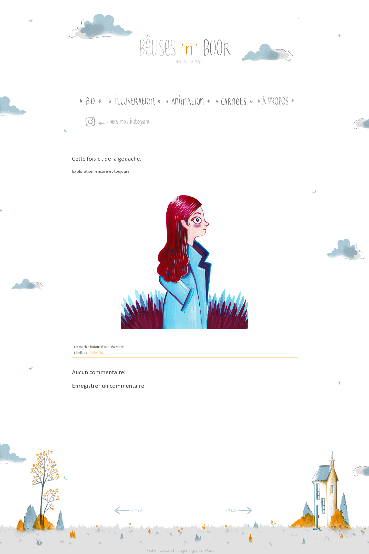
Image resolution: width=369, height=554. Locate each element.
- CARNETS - (96, 353)
